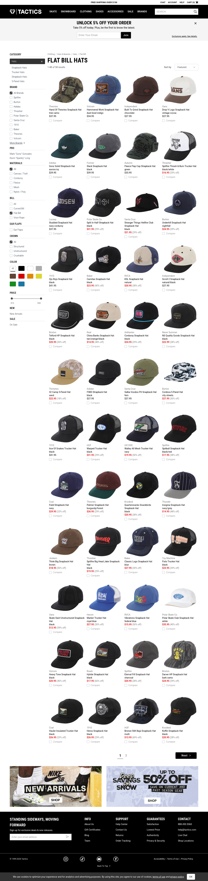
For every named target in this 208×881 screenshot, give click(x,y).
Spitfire (17, 97)
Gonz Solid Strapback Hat (67, 151)
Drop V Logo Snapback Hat (180, 95)
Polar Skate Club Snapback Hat (180, 603)
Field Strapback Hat (67, 490)
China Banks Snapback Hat (105, 320)
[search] (176, 12)
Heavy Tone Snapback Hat (67, 659)
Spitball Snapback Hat (180, 433)
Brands (142, 11)
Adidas (17, 106)
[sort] (186, 67)
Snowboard (68, 11)
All (13, 169)
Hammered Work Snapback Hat (105, 95)
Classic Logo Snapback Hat (142, 546)
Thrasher (18, 111)
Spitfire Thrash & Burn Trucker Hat (180, 151)
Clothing (86, 11)
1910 (16, 124)
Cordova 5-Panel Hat (180, 377)
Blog (86, 835)
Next (186, 755)
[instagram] (65, 859)
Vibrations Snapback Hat (142, 603)
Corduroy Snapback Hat (142, 320)
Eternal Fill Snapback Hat (142, 659)
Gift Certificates (92, 829)
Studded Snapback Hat (67, 208)
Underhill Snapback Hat (180, 208)
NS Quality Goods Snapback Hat (180, 320)
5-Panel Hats (18, 81)
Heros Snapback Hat (105, 716)
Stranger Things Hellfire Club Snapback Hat (142, 209)
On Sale (13, 324)
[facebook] (115, 860)
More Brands (17, 143)
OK (191, 876)
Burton (17, 102)
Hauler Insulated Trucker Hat (67, 716)
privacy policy (177, 876)
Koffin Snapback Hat (180, 716)
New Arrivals (16, 314)
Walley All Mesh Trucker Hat (142, 433)
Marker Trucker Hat (105, 603)
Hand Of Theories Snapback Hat (67, 95)
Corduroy (16, 178)
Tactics (25, 11)
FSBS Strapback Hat (105, 377)
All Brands (17, 93)
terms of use (159, 876)
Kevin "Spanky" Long (20, 158)
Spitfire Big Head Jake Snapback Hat (105, 548)
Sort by (167, 67)
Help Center (122, 824)
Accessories (116, 11)
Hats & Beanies (63, 54)
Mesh (14, 187)
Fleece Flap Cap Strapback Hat (142, 151)
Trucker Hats (18, 72)
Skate (53, 11)
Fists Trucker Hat (180, 546)
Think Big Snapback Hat (67, 546)
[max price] (41, 303)
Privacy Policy (187, 859)
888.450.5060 (185, 824)
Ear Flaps (16, 229)
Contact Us (121, 829)
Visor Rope (17, 217)
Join (125, 35)
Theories (18, 134)
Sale (130, 11)
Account (172, 2)
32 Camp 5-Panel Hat (67, 377)
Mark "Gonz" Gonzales (21, 154)
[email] (41, 837)
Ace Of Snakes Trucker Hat (67, 433)
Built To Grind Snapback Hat (142, 95)
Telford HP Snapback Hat (67, 320)
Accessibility (159, 859)
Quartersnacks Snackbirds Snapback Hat (142, 491)
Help (182, 2)
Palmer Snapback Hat (105, 490)
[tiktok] (82, 859)
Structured (17, 246)
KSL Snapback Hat (142, 264)
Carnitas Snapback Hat (105, 264)
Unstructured (18, 251)
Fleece (15, 182)
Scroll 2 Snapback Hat (180, 264)
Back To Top (104, 866)
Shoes (100, 11)
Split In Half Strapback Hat (105, 208)
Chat (162, 2)
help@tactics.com (187, 829)
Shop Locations (186, 840)
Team (87, 840)
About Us (89, 824)
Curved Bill (17, 208)
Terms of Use (173, 859)
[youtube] (99, 860)
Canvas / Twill (19, 173)
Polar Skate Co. (21, 115)
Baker (16, 129)
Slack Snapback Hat (105, 151)
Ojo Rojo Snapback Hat (67, 264)
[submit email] (68, 836)
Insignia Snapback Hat (180, 490)
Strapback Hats (19, 76)
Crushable (17, 255)
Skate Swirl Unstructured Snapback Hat (67, 604)
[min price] (14, 303)
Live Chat (182, 835)
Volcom (17, 138)
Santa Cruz (19, 120)
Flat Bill (15, 213)
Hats (27, 61)
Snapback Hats (19, 67)
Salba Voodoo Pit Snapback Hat (142, 377)
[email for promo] (98, 35)
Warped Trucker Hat (105, 433)
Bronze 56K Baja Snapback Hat (142, 716)
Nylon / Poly (18, 192)
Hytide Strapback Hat (105, 659)
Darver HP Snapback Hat (180, 659)
